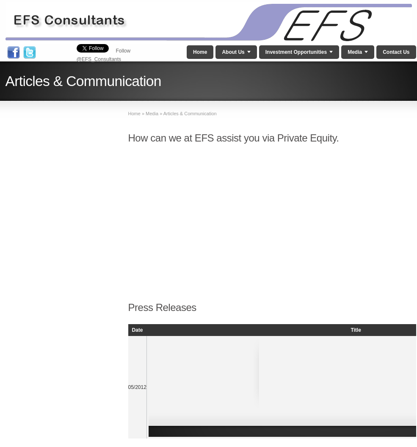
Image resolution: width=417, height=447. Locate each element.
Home (200, 52)
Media (355, 52)
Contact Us (396, 52)
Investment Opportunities (296, 52)
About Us (233, 52)
